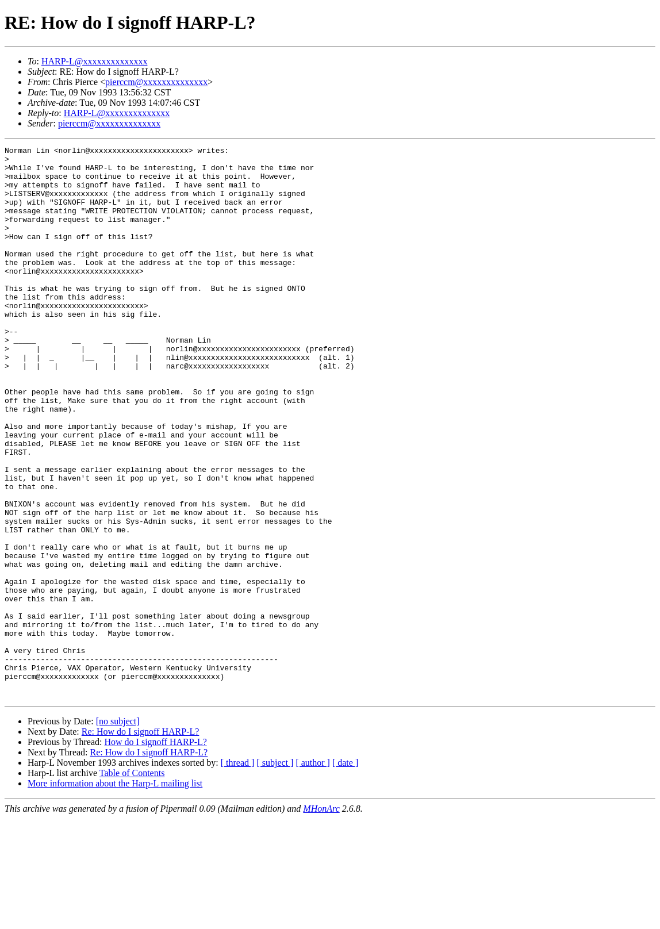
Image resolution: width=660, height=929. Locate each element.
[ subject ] (274, 873)
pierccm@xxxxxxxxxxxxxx (156, 82)
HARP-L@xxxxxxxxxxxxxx (94, 61)
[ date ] (345, 873)
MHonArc (321, 919)
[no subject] (118, 831)
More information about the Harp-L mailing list (115, 894)
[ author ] (313, 873)
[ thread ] (238, 873)
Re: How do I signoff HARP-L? (140, 842)
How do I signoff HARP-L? (155, 852)
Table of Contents (132, 883)
